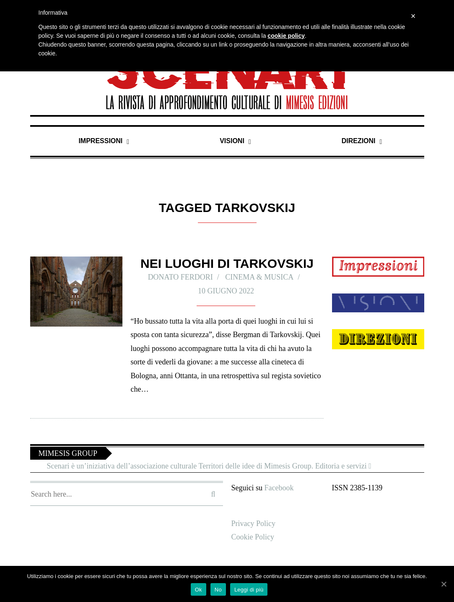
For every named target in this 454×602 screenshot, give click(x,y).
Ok (198, 589)
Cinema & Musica (263, 277)
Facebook (281, 487)
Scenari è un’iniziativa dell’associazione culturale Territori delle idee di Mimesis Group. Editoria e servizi (219, 466)
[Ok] (443, 584)
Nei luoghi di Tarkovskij (227, 263)
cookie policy (286, 35)
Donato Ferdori (178, 277)
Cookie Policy (254, 536)
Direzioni (359, 141)
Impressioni (100, 141)
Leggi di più (249, 589)
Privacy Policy (254, 523)
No (218, 589)
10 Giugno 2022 (226, 290)
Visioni (232, 141)
